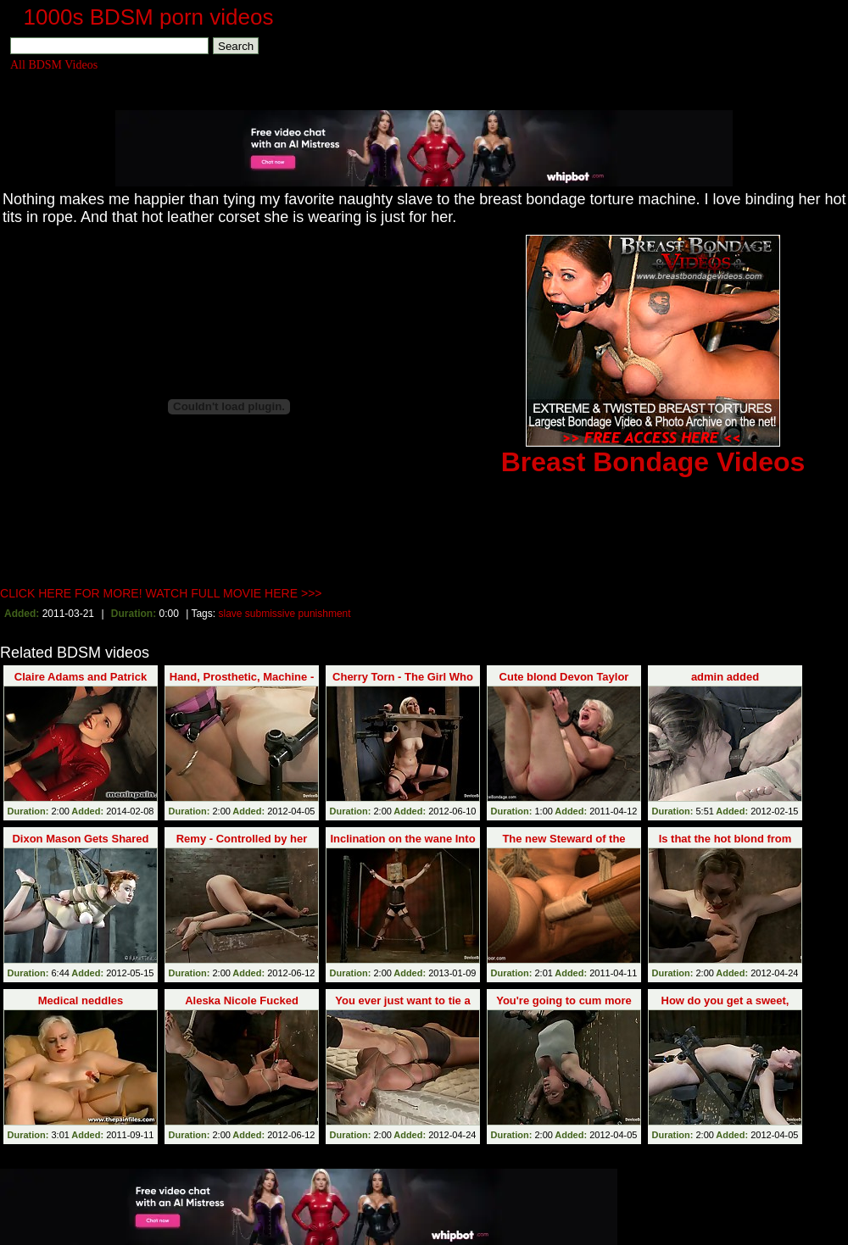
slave (230, 614)
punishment (324, 614)
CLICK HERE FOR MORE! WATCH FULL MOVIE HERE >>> (161, 593)
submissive (270, 614)
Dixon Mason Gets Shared (80, 838)
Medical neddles (80, 1000)
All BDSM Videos (54, 64)
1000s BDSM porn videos (149, 17)
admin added (725, 676)
